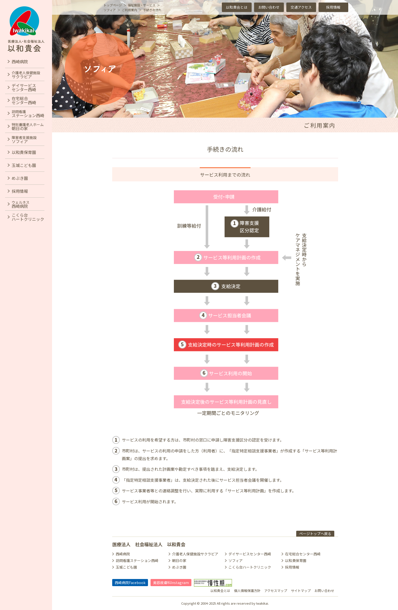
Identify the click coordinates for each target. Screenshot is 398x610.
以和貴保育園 (295, 560)
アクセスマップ (275, 590)
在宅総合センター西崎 (303, 553)
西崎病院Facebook (130, 582)
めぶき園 (179, 567)
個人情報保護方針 (247, 590)
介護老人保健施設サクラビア (195, 553)
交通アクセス (301, 7)
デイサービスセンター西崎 (249, 553)
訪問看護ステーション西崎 (137, 560)
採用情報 (333, 7)
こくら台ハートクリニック (249, 567)
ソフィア (235, 560)
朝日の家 (179, 560)
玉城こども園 (126, 567)
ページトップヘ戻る (315, 533)
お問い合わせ (268, 7)
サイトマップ (301, 590)
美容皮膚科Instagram (171, 582)
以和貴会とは (236, 7)
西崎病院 (123, 553)
